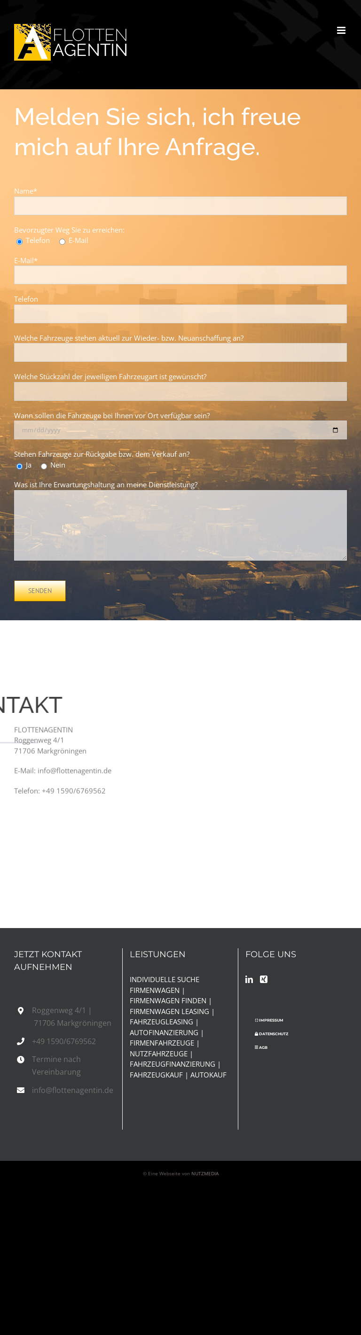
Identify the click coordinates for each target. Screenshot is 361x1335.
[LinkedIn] (249, 979)
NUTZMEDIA (205, 1173)
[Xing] (263, 979)
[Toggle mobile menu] (342, 30)
